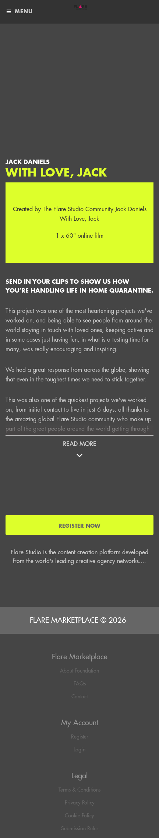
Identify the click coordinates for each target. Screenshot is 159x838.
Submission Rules (79, 828)
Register (79, 736)
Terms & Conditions (79, 789)
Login (79, 749)
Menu (19, 12)
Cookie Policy (79, 815)
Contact (79, 696)
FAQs (80, 683)
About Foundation (79, 670)
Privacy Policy (80, 802)
